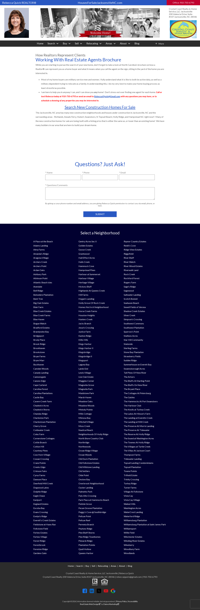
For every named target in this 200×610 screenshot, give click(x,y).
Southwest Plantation (134, 327)
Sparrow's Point (131, 331)
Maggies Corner (86, 381)
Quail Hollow (84, 549)
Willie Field (129, 532)
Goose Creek (84, 249)
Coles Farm (38, 434)
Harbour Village (86, 278)
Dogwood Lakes (41, 487)
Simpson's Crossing (133, 319)
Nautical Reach (85, 430)
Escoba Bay (39, 508)
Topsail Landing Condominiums (138, 463)
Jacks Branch (84, 323)
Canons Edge (39, 381)
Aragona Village (41, 257)
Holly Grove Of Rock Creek (91, 303)
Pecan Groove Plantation (90, 508)
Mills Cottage (85, 413)
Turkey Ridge (130, 483)
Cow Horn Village (41, 454)
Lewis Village (84, 372)
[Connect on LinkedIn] (92, 592)
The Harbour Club (132, 405)
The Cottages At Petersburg (137, 393)
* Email (122, 172)
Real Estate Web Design (90, 604)
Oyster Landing (85, 487)
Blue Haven (38, 319)
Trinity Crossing (131, 479)
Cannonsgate (39, 376)
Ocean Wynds (85, 454)
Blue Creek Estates (42, 311)
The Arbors (129, 376)
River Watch (129, 262)
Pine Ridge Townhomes (89, 536)
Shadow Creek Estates (134, 311)
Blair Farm (38, 307)
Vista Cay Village (132, 500)
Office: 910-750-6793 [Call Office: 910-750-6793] (183, 2)
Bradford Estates (41, 327)
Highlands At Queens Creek (91, 290)
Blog (136, 43)
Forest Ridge (39, 540)
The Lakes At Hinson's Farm (137, 413)
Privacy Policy (121, 601)
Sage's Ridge (130, 286)
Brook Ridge (39, 344)
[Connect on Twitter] (99, 592)
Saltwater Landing (132, 294)
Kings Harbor (85, 344)
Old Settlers (84, 471)
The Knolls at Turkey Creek (137, 409)
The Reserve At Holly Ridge (137, 434)
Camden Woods (41, 368)
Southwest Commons (134, 323)
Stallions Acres (131, 335)
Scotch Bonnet (131, 298)
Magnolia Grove (86, 385)
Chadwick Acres (41, 405)
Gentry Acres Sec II (87, 241)
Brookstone (39, 352)
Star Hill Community (133, 339)
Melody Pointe (85, 409)
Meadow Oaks (85, 401)
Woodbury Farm (132, 549)
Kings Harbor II (85, 348)
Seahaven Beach (131, 303)
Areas (113, 566)
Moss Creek (84, 426)
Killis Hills (83, 339)
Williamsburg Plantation (135, 520)
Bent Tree (38, 298)
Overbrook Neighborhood (91, 483)
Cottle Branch (40, 442)
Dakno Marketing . (111, 604)
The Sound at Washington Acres (139, 438)
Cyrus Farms (39, 475)
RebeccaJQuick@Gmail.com (107, 96)
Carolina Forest (40, 389)
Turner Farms (130, 487)
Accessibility (133, 601)
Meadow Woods (86, 405)
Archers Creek (40, 262)
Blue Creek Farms (41, 315)
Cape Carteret (40, 385)
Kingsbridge (84, 352)
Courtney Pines (40, 450)
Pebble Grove (85, 504)
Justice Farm (84, 331)
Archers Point (39, 266)
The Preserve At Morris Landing (139, 426)
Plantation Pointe (86, 545)
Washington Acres (132, 508)
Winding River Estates (134, 540)
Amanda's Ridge (41, 253)
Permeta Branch (86, 524)
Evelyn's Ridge (40, 516)
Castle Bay (38, 397)
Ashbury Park (39, 274)
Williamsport (130, 528)
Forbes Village (40, 536)
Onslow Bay (84, 479)
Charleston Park (41, 418)
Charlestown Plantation (44, 422)
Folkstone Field (40, 528)
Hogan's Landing (86, 298)
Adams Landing (40, 245)
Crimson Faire (40, 471)
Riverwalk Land (131, 270)
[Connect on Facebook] (84, 592)
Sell (93, 566)
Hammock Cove (86, 266)
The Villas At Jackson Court (137, 450)
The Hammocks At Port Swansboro (141, 401)
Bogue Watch (39, 323)
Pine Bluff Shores (86, 532)
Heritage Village (86, 282)
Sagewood (129, 290)
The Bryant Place (132, 389)
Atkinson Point (40, 278)
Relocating (103, 566)
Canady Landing (40, 372)
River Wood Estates (133, 266)
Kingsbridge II (85, 356)
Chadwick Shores (41, 409)
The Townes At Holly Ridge (137, 442)
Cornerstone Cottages (44, 438)
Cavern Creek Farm (42, 401)
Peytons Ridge (85, 528)
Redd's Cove (130, 245)
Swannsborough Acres (134, 368)
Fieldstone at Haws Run (44, 524)
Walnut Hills (129, 504)
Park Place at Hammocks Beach (93, 500)
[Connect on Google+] (113, 592)
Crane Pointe (39, 463)
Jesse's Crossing (86, 327)
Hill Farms (83, 294)
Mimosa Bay (84, 418)
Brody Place (39, 339)
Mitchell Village (86, 422)
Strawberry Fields (132, 356)
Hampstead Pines (86, 270)
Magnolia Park (85, 389)
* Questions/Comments (56, 185)
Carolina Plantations (43, 393)
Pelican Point (84, 516)
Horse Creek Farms (87, 311)
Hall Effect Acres (86, 257)
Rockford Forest (131, 278)
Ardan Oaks (39, 270)
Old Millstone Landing (89, 467)
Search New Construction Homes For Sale (100, 107)
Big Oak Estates (41, 303)
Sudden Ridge (130, 360)
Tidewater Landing (133, 459)
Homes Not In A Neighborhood (93, 307)
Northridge (83, 442)
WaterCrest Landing (133, 512)
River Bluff (129, 257)
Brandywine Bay (41, 331)
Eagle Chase (39, 495)
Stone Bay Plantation (134, 352)
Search (79, 566)
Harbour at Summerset (89, 274)
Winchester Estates (133, 536)
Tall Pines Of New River (135, 372)
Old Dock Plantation (88, 459)
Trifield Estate (130, 475)
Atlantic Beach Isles (42, 282)
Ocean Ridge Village (88, 450)
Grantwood (83, 253)
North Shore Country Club (90, 438)
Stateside (128, 344)
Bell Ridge (38, 290)
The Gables (129, 397)
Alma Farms (39, 249)
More (161, 43)
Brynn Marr (38, 360)
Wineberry (129, 545)
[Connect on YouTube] (106, 592)
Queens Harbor (85, 553)
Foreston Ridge (40, 549)
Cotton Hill (38, 446)
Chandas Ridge (40, 413)
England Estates (40, 504)
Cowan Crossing (41, 459)
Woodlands (129, 553)
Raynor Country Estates (135, 241)
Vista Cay (128, 495)
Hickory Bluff (85, 286)
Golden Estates (85, 245)
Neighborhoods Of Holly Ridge (93, 434)
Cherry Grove (39, 426)
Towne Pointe (130, 471)
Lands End (83, 368)
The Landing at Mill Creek (136, 422)
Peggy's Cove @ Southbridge (92, 512)
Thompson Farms (132, 454)
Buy (87, 566)
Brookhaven (39, 348)
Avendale (37, 286)
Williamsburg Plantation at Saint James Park (145, 524)
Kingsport (83, 360)
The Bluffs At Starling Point (137, 381)
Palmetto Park (85, 491)
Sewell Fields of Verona (135, 307)
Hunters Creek (85, 319)
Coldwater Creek (41, 430)
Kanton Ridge (84, 335)
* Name (48, 172)
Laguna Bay (83, 364)
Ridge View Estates (133, 249)
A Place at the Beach (43, 241)
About (122, 566)
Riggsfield (128, 253)
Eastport (37, 500)
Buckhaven (38, 364)
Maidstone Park (86, 393)
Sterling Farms (131, 348)
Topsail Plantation (132, 467)
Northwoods (84, 446)
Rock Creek (129, 274)
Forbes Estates (40, 532)
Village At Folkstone (133, 491)
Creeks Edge (39, 467)
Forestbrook (39, 545)
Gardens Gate (40, 553)
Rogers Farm (130, 282)
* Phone (85, 172)
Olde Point (83, 475)
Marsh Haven (84, 397)
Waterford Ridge (132, 516)
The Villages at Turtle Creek (137, 446)
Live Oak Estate (85, 376)
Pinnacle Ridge (85, 540)
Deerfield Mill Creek (43, 483)
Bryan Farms (39, 356)
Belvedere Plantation (43, 294)
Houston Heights (86, 315)
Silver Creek (129, 315)
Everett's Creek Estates (44, 520)
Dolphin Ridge (40, 491)
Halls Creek (84, 262)
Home (40, 43)
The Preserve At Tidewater (137, 430)
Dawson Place (40, 479)
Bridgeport (38, 335)
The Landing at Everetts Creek (138, 418)
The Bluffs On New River (136, 385)
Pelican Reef (84, 520)
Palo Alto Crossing (87, 495)
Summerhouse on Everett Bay (138, 364)
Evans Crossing (40, 512)
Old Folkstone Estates (88, 463)
